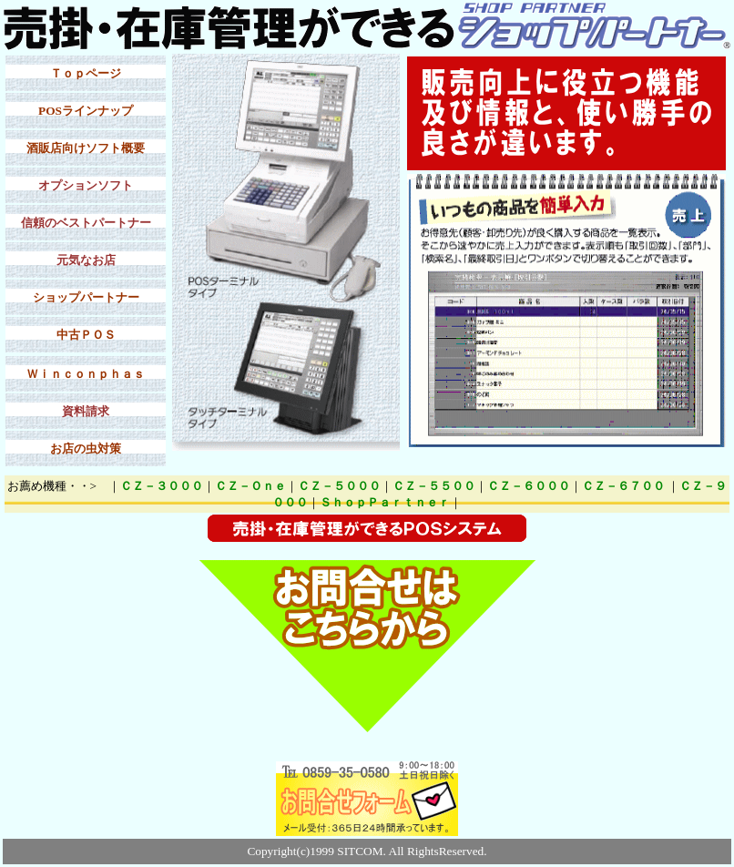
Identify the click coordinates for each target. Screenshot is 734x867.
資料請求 (85, 411)
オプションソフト (85, 185)
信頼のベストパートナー (86, 223)
